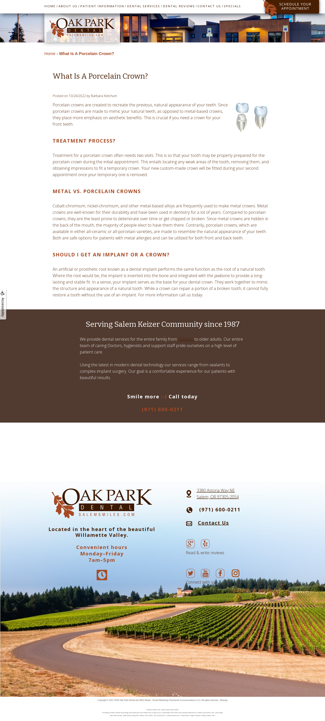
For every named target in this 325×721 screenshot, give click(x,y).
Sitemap (224, 700)
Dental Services (143, 6)
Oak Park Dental (127, 700)
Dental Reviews (179, 6)
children (185, 339)
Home (50, 6)
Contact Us (209, 6)
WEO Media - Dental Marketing (153, 700)
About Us (67, 6)
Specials (232, 6)
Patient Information (102, 6)
